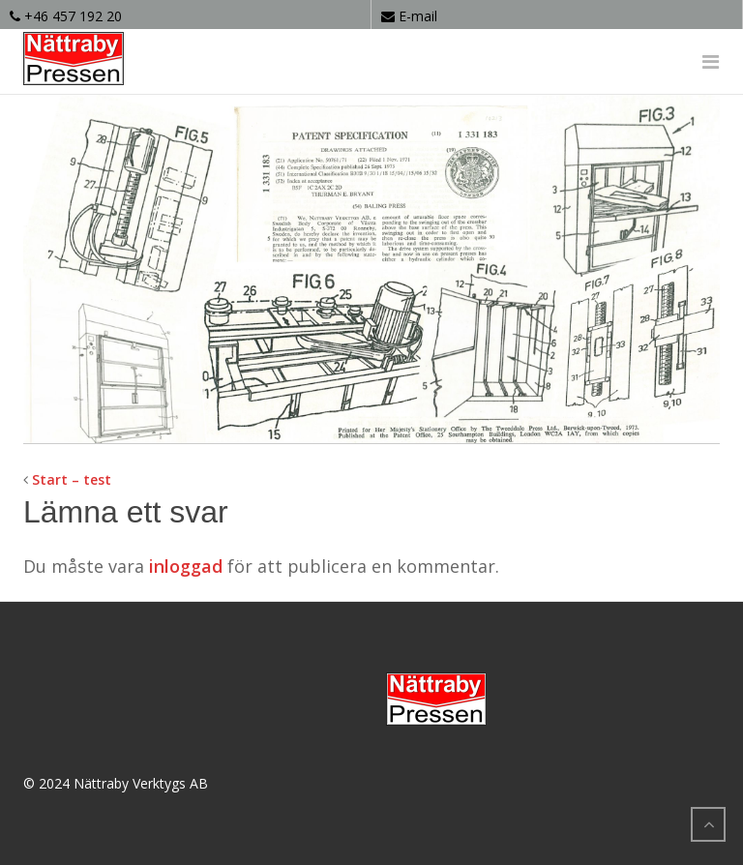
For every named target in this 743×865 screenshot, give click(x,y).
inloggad (186, 566)
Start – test (71, 479)
